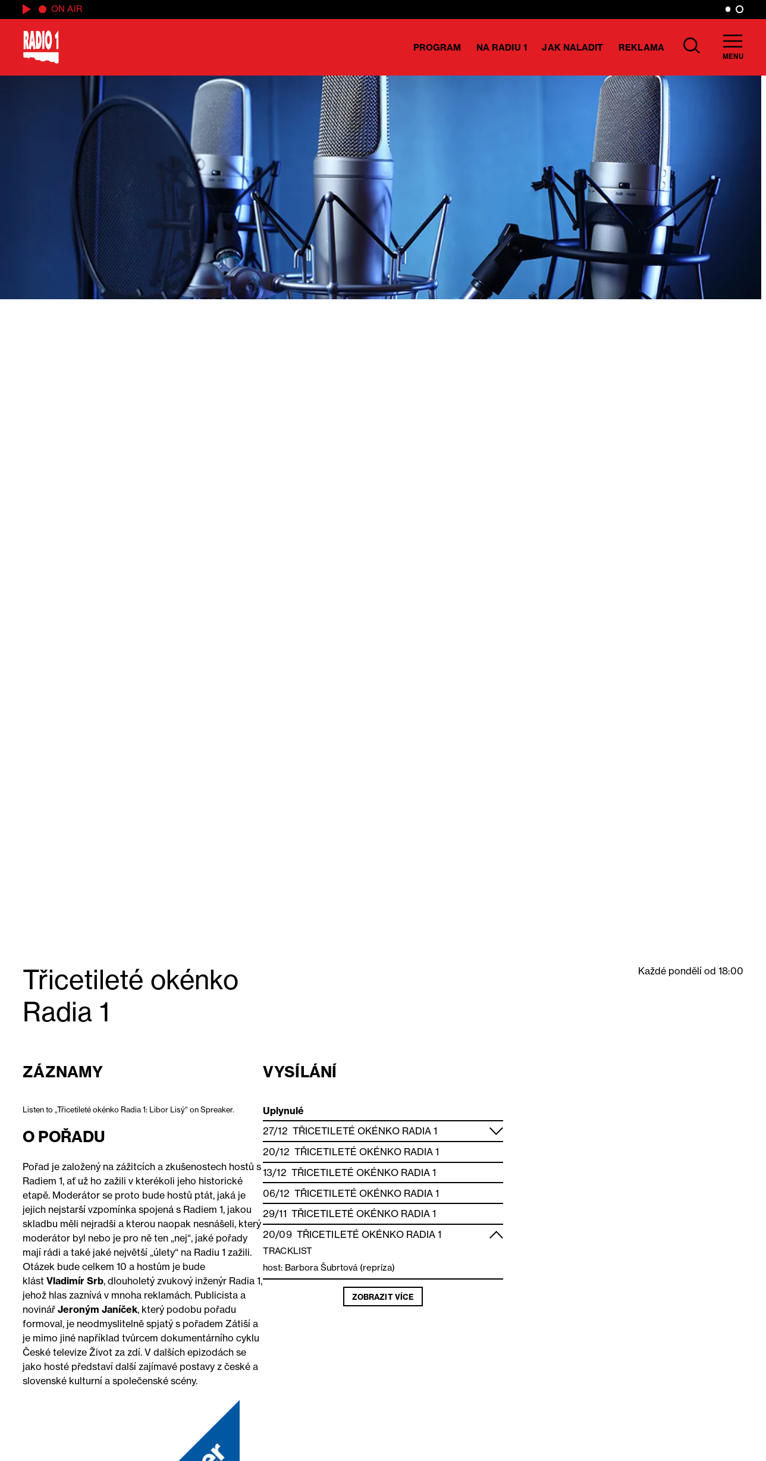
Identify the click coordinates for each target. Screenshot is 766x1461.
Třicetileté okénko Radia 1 (365, 1131)
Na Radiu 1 (501, 47)
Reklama (641, 47)
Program (437, 47)
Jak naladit (572, 47)
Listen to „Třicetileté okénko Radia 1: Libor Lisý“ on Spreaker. (128, 1109)
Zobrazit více (383, 1297)
